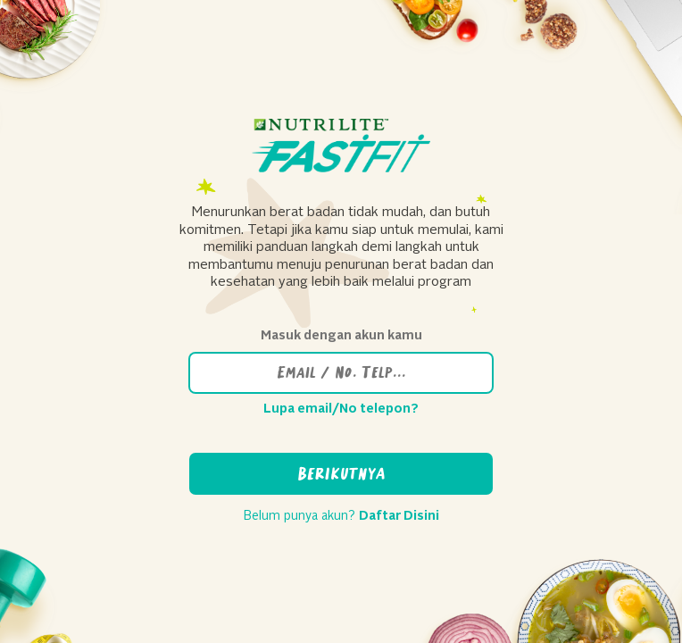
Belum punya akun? (341, 516)
